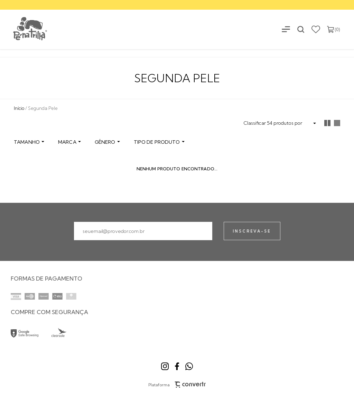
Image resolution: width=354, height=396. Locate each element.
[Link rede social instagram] (165, 366)
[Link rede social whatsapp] (189, 366)
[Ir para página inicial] (19, 108)
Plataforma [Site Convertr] (177, 384)
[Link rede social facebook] (177, 366)
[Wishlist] (316, 29)
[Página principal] (24, 29)
